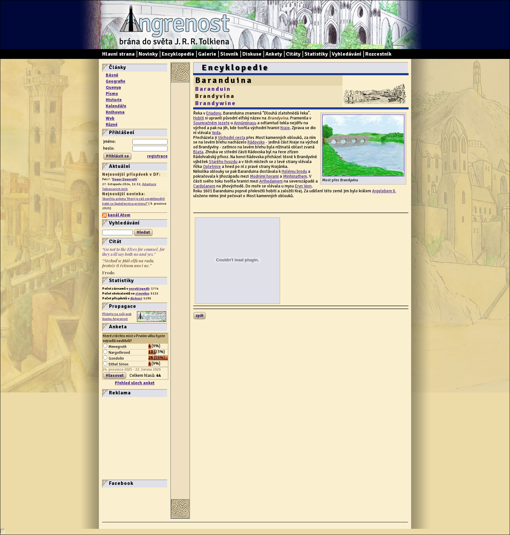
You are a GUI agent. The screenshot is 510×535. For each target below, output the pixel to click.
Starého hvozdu (223, 161)
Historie (114, 100)
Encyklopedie (178, 54)
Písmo (112, 93)
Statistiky (316, 54)
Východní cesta (231, 137)
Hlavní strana (118, 54)
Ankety (273, 54)
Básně (112, 75)
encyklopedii (139, 288)
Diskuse (252, 54)
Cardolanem (204, 186)
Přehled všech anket (134, 383)
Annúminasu (245, 123)
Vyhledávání (346, 54)
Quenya (113, 87)
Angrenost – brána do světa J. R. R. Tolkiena (172, 24)
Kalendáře (116, 106)
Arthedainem (271, 181)
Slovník (229, 54)
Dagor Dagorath (124, 179)
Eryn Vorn (303, 186)
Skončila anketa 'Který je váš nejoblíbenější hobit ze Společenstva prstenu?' (133, 201)
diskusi (136, 298)
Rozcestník (378, 54)
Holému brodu (294, 171)
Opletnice (212, 166)
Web (110, 118)
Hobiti (198, 118)
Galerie (207, 54)
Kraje (285, 127)
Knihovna (115, 112)
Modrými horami (264, 176)
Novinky (148, 54)
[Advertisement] (121, 438)
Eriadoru (213, 113)
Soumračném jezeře (211, 123)
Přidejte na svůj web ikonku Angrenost (116, 316)
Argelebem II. (384, 191)
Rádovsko (256, 142)
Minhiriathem (295, 176)
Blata (198, 152)
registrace (157, 156)
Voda (216, 132)
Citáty (293, 54)
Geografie (115, 81)
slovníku (142, 293)
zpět (199, 315)
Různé (111, 124)
